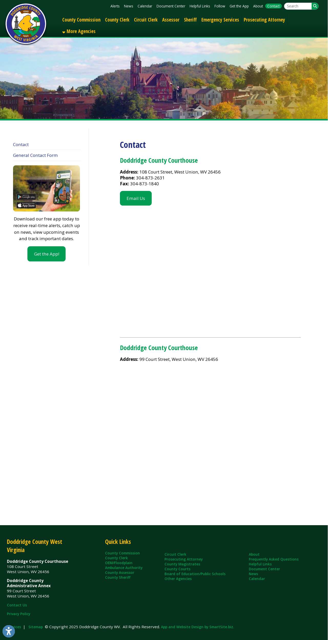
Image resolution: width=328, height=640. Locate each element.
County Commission (81, 19)
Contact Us (17, 605)
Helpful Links (200, 6)
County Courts (177, 568)
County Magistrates (182, 564)
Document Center (171, 6)
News (128, 6)
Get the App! (46, 254)
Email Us (136, 198)
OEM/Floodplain (118, 562)
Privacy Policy (18, 613)
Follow (219, 6)
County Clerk (117, 19)
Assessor (170, 19)
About (258, 6)
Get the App (239, 6)
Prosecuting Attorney (264, 19)
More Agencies (79, 31)
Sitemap (35, 626)
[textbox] (298, 6)
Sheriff (190, 19)
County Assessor (119, 572)
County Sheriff (117, 577)
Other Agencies (178, 578)
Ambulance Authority (123, 567)
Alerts (115, 6)
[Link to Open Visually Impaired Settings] (9, 631)
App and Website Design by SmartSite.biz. (197, 626)
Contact (273, 6)
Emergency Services (220, 19)
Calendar (145, 6)
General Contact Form (35, 155)
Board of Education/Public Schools (195, 573)
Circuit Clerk (146, 19)
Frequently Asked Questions (274, 559)
